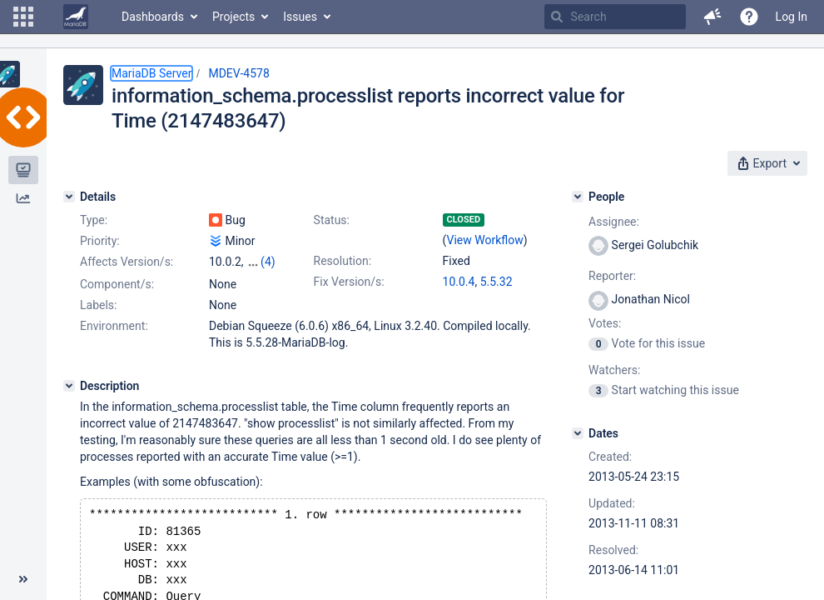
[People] (577, 196)
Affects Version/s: (126, 261)
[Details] (69, 196)
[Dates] (577, 433)
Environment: (114, 325)
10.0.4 (459, 281)
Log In (791, 16)
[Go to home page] (76, 16)
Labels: (98, 305)
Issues (300, 16)
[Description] (69, 386)
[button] (23, 16)
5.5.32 (496, 281)
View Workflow (485, 240)
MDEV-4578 (238, 73)
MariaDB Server (151, 73)
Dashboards (153, 16)
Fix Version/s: (349, 281)
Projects (233, 16)
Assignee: (613, 221)
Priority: (100, 241)
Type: (93, 220)
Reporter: (612, 275)
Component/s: (117, 284)
